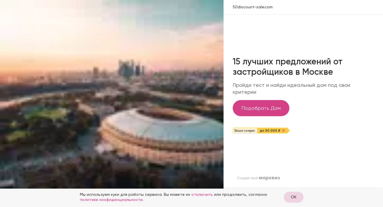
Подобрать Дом (261, 108)
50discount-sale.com (253, 7)
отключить (202, 194)
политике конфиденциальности (111, 199)
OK (294, 197)
